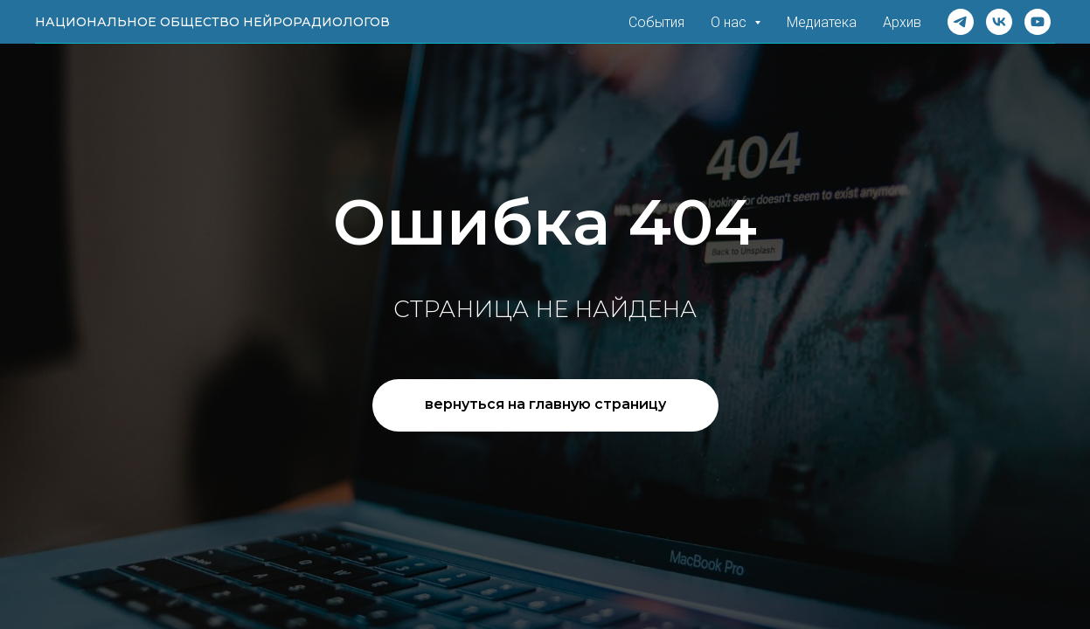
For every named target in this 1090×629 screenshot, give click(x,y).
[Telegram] (961, 22)
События (656, 22)
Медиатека (822, 22)
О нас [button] (730, 22)
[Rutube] (1037, 22)
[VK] (999, 22)
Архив (902, 22)
